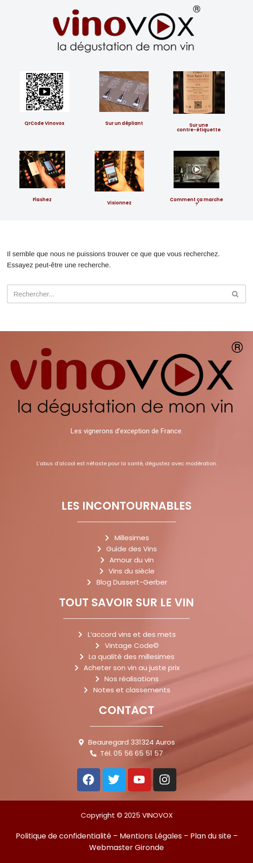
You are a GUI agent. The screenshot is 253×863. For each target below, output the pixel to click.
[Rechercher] (116, 293)
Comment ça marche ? (196, 202)
